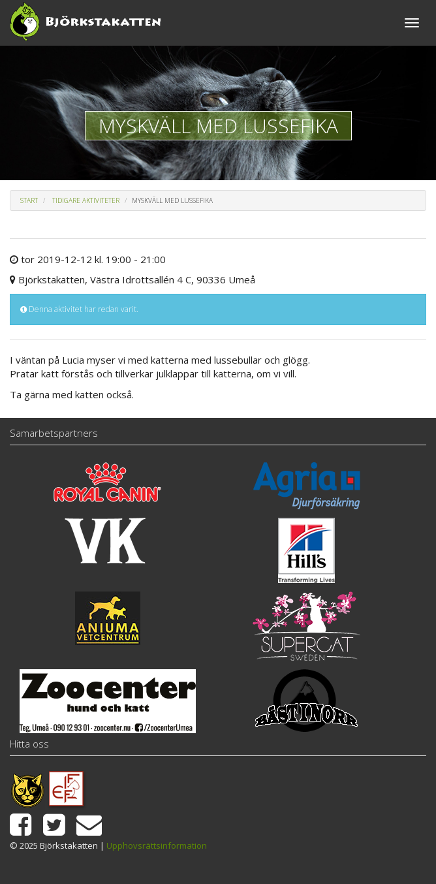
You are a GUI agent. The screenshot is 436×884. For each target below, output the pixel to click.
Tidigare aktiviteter (85, 200)
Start (29, 200)
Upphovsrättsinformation (156, 845)
